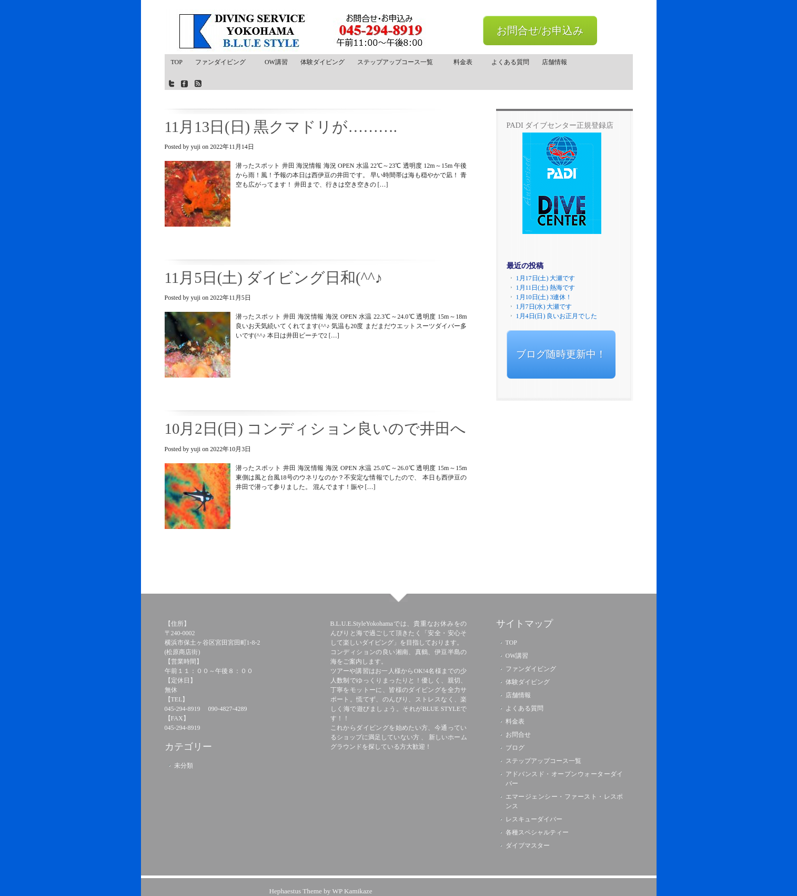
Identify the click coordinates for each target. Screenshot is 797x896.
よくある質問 (510, 62)
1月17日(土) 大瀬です (546, 278)
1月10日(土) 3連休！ (544, 297)
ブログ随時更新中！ (561, 354)
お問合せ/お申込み (540, 30)
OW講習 (276, 62)
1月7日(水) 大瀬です (544, 306)
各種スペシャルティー (537, 832)
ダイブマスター (528, 845)
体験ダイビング (322, 62)
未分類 (183, 765)
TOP (177, 62)
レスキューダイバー (534, 819)
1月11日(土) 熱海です (546, 287)
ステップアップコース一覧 (396, 64)
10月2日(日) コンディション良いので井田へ (316, 428)
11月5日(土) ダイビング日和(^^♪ (274, 277)
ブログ (515, 747)
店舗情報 (554, 62)
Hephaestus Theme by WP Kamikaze (320, 891)
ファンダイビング (223, 62)
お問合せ (518, 734)
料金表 (466, 62)
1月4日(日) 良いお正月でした (557, 316)
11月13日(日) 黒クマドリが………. (281, 126)
